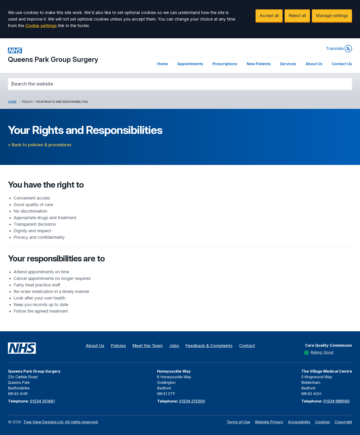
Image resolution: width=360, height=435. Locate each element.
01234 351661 (42, 401)
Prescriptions (224, 63)
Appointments (190, 63)
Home (162, 63)
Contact (247, 345)
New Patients (259, 63)
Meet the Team (148, 345)
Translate (339, 48)
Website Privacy (269, 422)
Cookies (322, 422)
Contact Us (342, 63)
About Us (314, 63)
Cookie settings (41, 25)
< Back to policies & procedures (40, 144)
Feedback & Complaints (209, 345)
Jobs (174, 345)
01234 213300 (192, 401)
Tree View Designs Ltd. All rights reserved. (60, 422)
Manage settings (332, 15)
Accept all (269, 15)
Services (288, 63)
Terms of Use (238, 422)
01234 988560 (336, 401)
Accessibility (299, 422)
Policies (118, 345)
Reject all (297, 15)
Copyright (343, 422)
